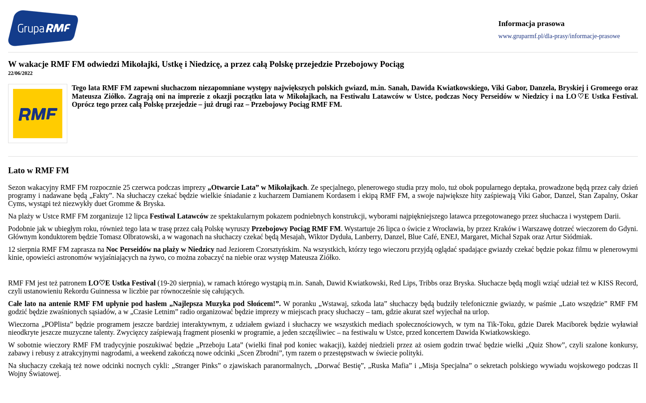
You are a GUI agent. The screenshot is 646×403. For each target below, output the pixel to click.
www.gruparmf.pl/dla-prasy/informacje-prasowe (559, 36)
